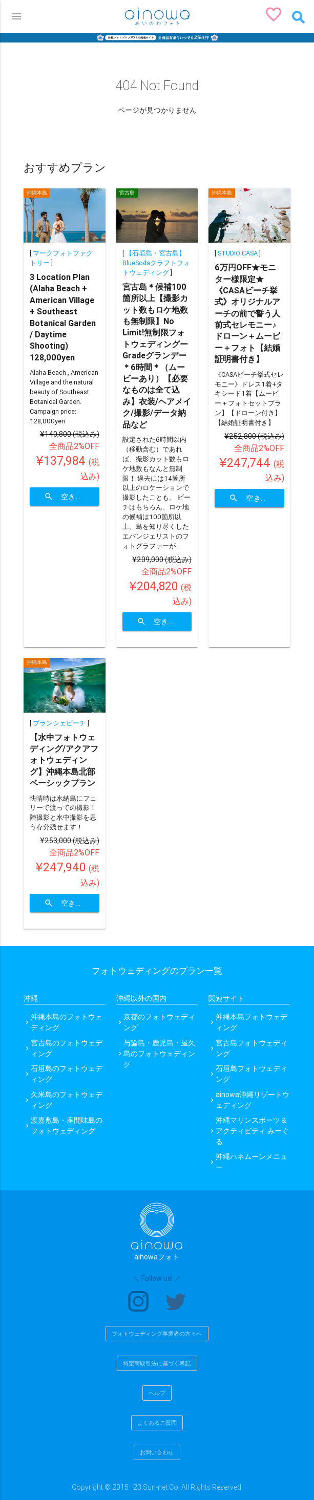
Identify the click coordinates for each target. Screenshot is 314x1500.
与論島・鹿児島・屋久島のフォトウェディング (159, 1053)
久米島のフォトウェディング (66, 1100)
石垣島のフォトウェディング (66, 1074)
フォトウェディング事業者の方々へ (157, 1333)
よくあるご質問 (157, 1422)
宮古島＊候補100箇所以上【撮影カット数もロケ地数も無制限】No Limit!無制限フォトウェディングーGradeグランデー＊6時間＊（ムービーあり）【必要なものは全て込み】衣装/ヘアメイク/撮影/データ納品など (156, 356)
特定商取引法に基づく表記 (157, 1363)
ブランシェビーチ (59, 723)
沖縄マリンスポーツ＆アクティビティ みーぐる (252, 1131)
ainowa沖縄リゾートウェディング (252, 1100)
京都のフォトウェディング (159, 1022)
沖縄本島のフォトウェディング (66, 1022)
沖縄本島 (37, 192)
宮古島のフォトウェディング (66, 1048)
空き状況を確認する (71, 496)
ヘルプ (157, 1393)
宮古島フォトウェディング (251, 1048)
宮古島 (127, 192)
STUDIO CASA (238, 253)
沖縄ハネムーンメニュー (251, 1162)
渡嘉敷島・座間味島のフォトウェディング (66, 1125)
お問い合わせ (157, 1452)
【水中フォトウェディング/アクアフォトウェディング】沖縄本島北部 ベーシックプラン (64, 760)
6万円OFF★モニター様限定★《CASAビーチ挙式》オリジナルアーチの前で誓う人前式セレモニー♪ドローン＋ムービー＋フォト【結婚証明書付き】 (247, 313)
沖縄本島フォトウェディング (251, 1022)
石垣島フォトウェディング (251, 1074)
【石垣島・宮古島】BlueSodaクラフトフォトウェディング (156, 263)
